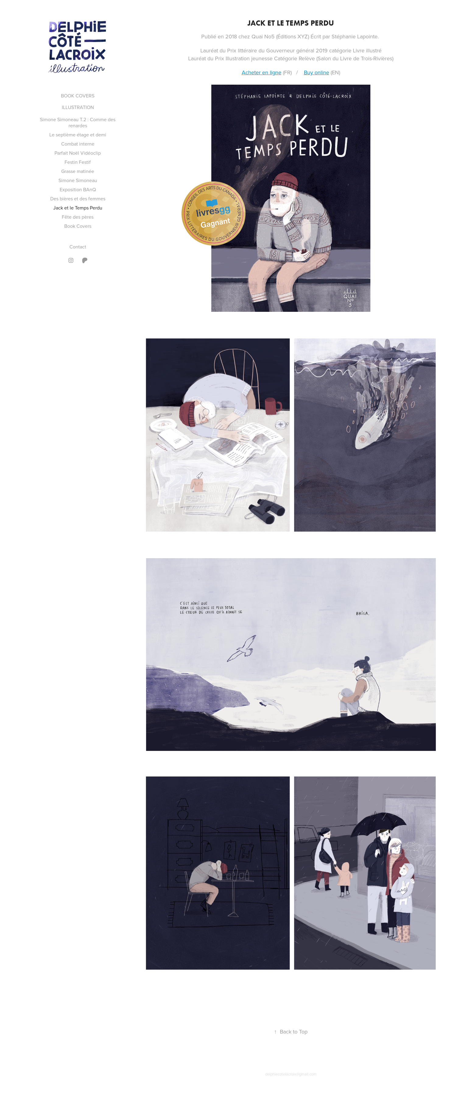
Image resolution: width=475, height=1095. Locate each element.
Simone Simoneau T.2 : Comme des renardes (77, 122)
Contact (77, 246)
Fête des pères (77, 216)
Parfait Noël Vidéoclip (78, 153)
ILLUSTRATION (78, 107)
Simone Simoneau (77, 180)
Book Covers (77, 226)
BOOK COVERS (77, 95)
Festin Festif (78, 162)
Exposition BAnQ (78, 189)
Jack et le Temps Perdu (77, 207)
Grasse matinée (77, 171)
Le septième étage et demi (77, 134)
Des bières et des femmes (77, 198)
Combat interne (77, 143)
